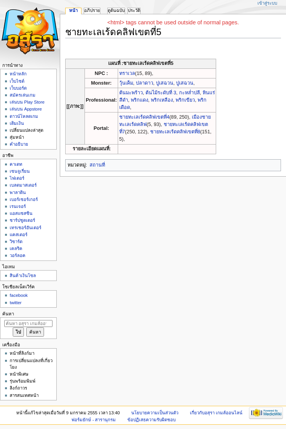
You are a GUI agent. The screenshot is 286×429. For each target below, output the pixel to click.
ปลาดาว (144, 83)
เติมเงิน (17, 123)
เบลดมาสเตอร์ (23, 185)
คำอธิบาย (19, 144)
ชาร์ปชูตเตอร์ (22, 220)
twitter (16, 302)
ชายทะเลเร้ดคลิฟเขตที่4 (144, 117)
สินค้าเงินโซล (23, 275)
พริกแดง (139, 100)
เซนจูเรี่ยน (20, 171)
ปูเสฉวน (164, 83)
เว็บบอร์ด (18, 88)
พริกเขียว (185, 100)
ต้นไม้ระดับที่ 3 (161, 92)
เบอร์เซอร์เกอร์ (24, 199)
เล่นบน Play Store (27, 102)
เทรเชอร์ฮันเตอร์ (25, 227)
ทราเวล (127, 73)
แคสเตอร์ (18, 234)
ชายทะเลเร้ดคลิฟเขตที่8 (175, 131)
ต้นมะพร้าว (131, 92)
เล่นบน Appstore (26, 109)
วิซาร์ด (16, 241)
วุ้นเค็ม (126, 83)
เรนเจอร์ (18, 206)
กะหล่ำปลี (189, 92)
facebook (18, 295)
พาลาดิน (18, 192)
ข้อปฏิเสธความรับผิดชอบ (151, 419)
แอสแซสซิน (21, 213)
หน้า (73, 10)
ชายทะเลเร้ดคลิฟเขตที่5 (148, 63)
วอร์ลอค (17, 255)
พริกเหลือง (162, 100)
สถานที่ (97, 165)
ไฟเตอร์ (17, 178)
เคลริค (16, 248)
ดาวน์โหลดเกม (24, 116)
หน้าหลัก (18, 74)
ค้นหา (8, 314)
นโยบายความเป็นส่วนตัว (154, 412)
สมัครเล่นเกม (23, 95)
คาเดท (16, 164)
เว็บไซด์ (17, 81)
